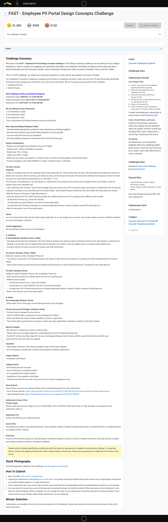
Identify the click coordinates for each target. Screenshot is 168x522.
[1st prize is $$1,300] (9, 25)
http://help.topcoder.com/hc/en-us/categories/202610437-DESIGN (52, 394)
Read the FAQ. (152, 115)
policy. (155, 134)
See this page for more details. (56, 466)
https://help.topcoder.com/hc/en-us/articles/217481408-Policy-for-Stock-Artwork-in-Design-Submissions (67, 391)
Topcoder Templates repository (142, 224)
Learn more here (46, 479)
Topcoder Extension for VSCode (142, 221)
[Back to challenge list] (6, 13)
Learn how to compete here (32, 476)
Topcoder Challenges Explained (142, 63)
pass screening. (135, 153)
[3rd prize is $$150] (47, 25)
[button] (159, 34)
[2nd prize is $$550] (29, 25)
